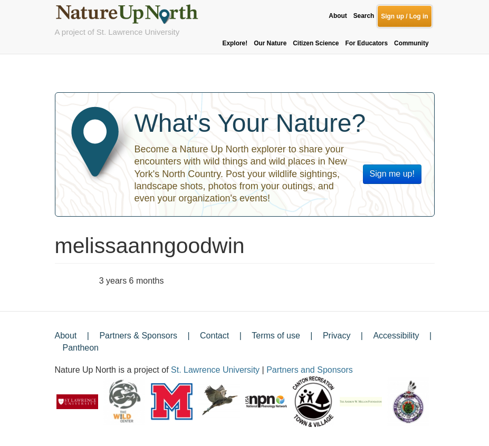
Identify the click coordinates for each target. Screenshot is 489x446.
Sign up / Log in (404, 16)
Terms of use (276, 335)
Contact (214, 335)
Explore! (235, 43)
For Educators (366, 43)
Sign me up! (392, 173)
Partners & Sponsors (138, 335)
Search (364, 16)
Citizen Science (316, 43)
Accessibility (396, 335)
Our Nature (270, 43)
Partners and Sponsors (309, 369)
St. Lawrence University (215, 369)
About (338, 16)
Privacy (336, 335)
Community (411, 43)
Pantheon (81, 347)
